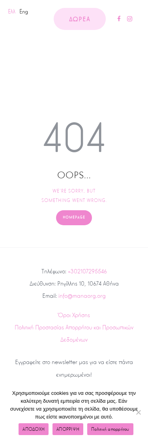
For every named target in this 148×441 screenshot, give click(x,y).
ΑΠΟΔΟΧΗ (33, 429)
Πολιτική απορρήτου (110, 429)
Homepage (74, 217)
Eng (23, 11)
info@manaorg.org (82, 295)
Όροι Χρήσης (74, 315)
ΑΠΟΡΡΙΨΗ (67, 429)
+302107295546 (87, 271)
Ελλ (11, 11)
